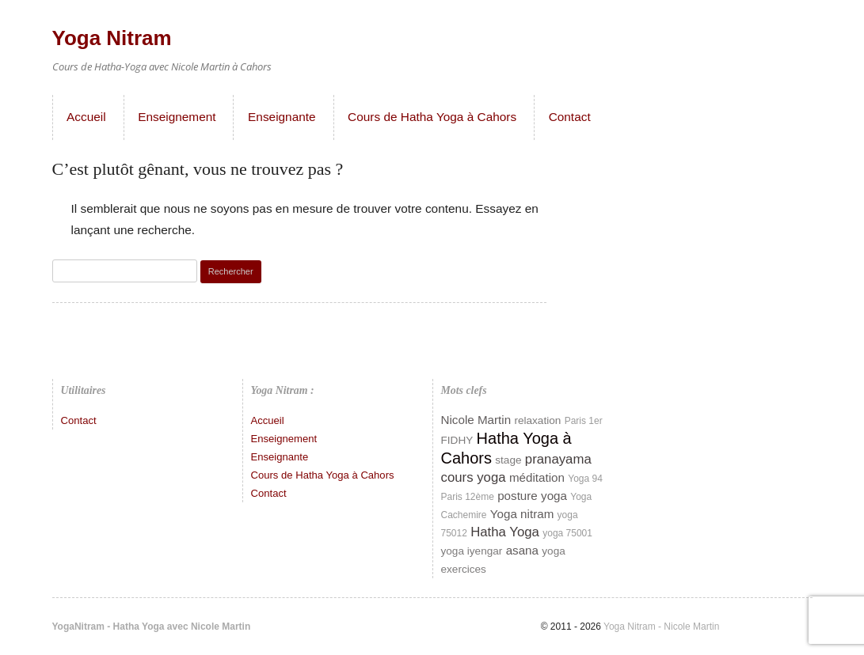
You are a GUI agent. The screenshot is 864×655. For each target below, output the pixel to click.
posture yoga (532, 495)
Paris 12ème (467, 496)
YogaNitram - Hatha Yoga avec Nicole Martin (151, 626)
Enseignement (176, 116)
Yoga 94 (585, 478)
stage (508, 460)
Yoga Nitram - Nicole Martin (660, 626)
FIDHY (457, 440)
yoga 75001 (567, 533)
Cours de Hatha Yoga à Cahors (432, 116)
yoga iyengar (472, 551)
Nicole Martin (476, 419)
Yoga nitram (522, 514)
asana (522, 550)
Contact (570, 116)
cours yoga (473, 477)
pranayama (558, 459)
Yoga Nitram (112, 38)
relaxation (537, 420)
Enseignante (282, 116)
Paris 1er (584, 420)
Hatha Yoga (504, 532)
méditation (537, 477)
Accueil (86, 116)
